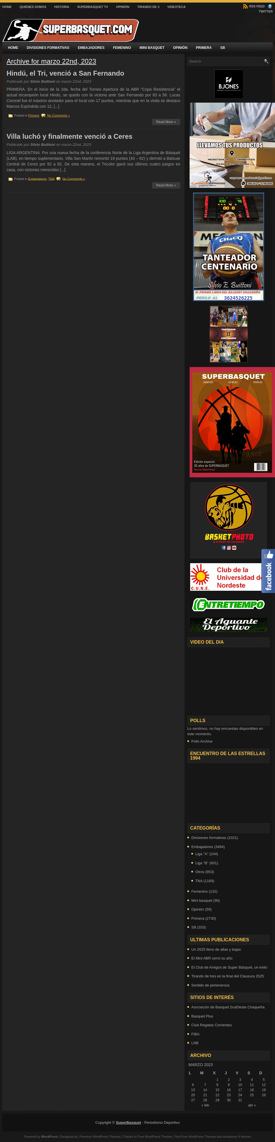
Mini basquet (151, 48)
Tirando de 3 (148, 7)
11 (252, 1085)
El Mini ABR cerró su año (212, 958)
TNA (51, 178)
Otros (199, 872)
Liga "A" (201, 854)
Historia (61, 7)
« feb (205, 1105)
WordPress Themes (202, 1136)
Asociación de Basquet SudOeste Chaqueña (227, 1007)
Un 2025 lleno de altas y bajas (216, 949)
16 (229, 1090)
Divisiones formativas (48, 48)
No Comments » (58, 115)
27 (193, 1100)
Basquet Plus (202, 1016)
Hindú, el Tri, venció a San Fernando (65, 73)
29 (217, 1100)
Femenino (122, 48)
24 (240, 1095)
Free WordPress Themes (155, 1136)
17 (240, 1090)
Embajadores (91, 48)
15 (217, 1090)
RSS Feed (254, 6)
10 (240, 1085)
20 (193, 1095)
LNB (194, 1043)
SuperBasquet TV (92, 7)
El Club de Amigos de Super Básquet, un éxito (229, 967)
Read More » (166, 122)
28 (205, 1100)
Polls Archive (201, 741)
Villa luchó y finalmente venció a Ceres (69, 136)
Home (7, 7)
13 (193, 1090)
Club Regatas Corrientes (211, 1025)
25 (252, 1095)
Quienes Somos (33, 7)
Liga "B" (201, 863)
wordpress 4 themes (237, 1136)
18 (252, 1090)
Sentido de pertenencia (210, 985)
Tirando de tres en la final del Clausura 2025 (227, 976)
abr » (252, 1105)
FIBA (195, 1034)
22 (217, 1095)
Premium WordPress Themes (99, 1136)
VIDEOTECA (176, 7)
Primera (204, 48)
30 (229, 1100)
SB (222, 48)
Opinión (122, 7)
